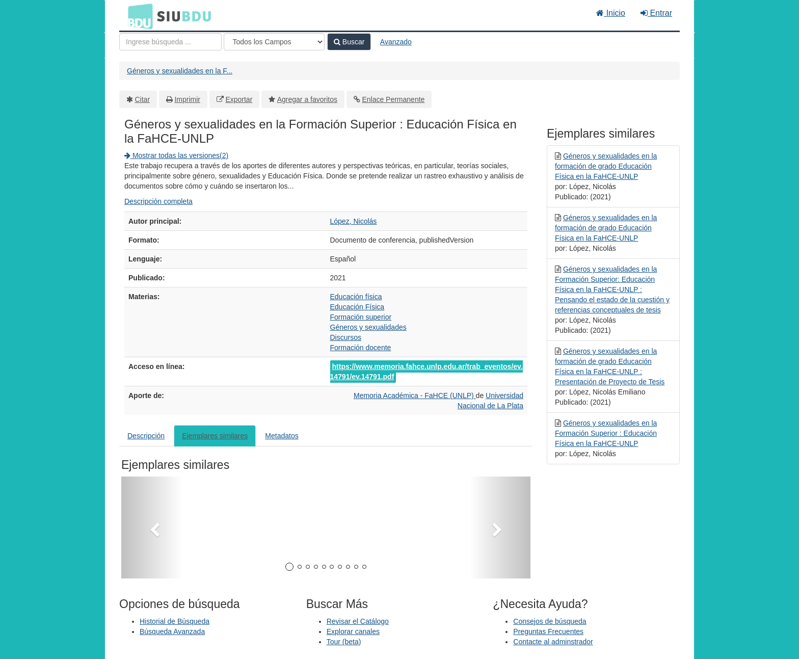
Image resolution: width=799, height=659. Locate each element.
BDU (137, 15)
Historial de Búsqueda (174, 621)
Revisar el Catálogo (358, 621)
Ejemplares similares (215, 436)
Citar (142, 99)
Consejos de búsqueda (549, 621)
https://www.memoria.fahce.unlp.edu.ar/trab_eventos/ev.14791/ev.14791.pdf (426, 371)
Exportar (238, 99)
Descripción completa (158, 201)
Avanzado (396, 42)
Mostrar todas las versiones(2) (176, 155)
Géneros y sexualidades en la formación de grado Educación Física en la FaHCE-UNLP (606, 166)
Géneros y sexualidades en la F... (179, 71)
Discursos (345, 337)
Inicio (610, 13)
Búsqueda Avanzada (172, 631)
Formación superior (361, 317)
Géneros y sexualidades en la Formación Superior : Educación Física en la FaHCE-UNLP (606, 433)
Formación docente (360, 348)
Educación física (356, 297)
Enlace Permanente (393, 99)
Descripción (146, 436)
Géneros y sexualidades (368, 327)
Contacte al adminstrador (553, 642)
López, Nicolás (353, 221)
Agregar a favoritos (307, 99)
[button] (151, 527)
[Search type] (274, 41)
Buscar (349, 42)
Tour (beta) (344, 642)
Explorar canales (353, 631)
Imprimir (187, 99)
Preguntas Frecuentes (548, 631)
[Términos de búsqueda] (170, 41)
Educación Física (357, 307)
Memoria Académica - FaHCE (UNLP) (415, 395)
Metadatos (281, 436)
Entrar (656, 13)
